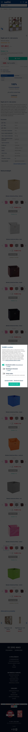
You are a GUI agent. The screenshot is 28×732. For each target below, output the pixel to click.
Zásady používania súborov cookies (12, 360)
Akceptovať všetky (14, 384)
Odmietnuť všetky (9, 380)
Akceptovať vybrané (18, 380)
